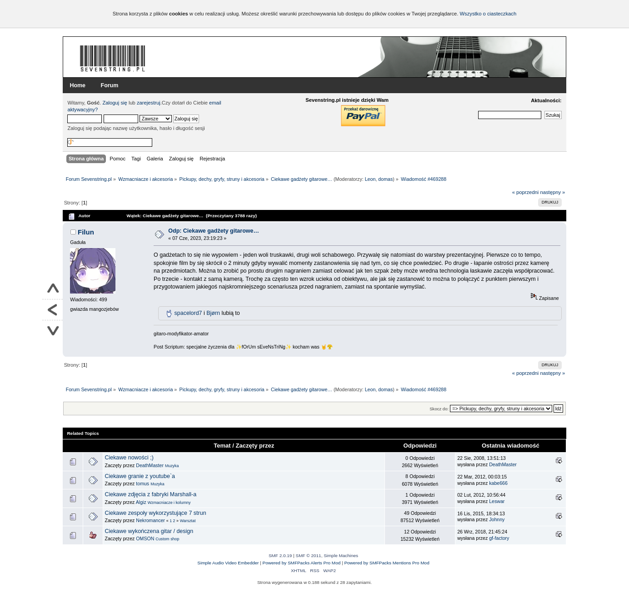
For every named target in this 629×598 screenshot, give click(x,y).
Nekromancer (150, 520)
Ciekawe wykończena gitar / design (149, 531)
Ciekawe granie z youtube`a (140, 476)
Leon (370, 179)
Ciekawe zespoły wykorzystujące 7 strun (155, 513)
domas (385, 179)
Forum (110, 85)
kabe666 (498, 483)
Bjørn (213, 313)
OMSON (145, 538)
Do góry (52, 289)
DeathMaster (150, 465)
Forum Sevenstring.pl (112, 58)
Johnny (496, 519)
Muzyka (172, 465)
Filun (86, 232)
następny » (552, 192)
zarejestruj (148, 102)
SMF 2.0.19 (280, 555)
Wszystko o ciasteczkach (487, 13)
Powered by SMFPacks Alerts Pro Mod (302, 562)
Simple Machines (341, 555)
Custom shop (167, 539)
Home (77, 85)
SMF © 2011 (308, 555)
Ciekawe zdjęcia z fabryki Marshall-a (150, 494)
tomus (142, 483)
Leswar (496, 501)
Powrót (52, 309)
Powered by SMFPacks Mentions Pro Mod (386, 562)
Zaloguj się (115, 102)
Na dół (52, 330)
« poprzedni (525, 192)
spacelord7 (188, 313)
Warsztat (188, 520)
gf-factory (499, 538)
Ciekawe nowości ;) (129, 457)
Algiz (141, 502)
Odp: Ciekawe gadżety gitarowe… (213, 231)
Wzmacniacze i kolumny (169, 502)
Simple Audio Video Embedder (228, 562)
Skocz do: (439, 408)
